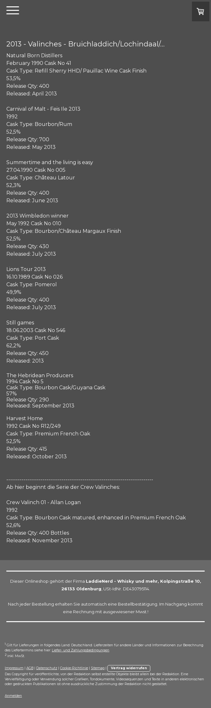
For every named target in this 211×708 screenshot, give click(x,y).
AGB (29, 668)
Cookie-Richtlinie (74, 668)
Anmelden (13, 696)
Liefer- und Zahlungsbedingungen (80, 650)
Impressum (14, 668)
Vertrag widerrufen (129, 668)
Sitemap (98, 668)
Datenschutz (46, 668)
